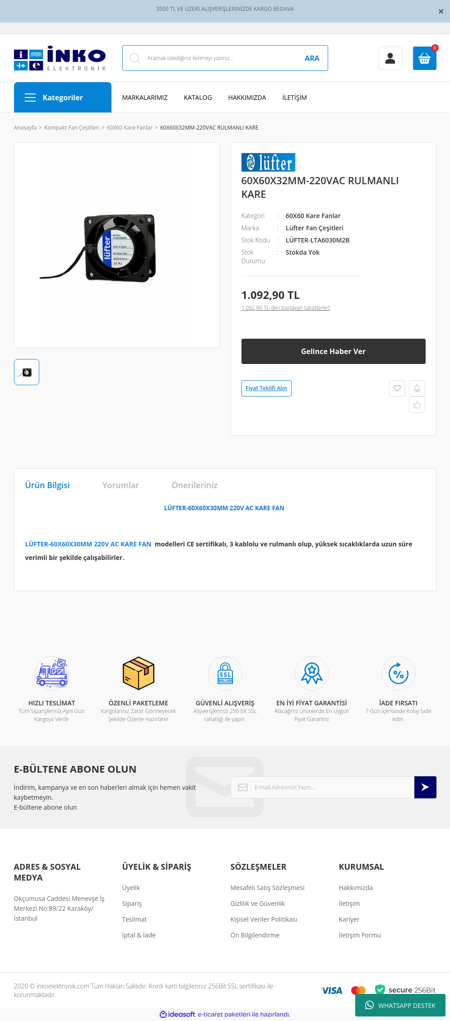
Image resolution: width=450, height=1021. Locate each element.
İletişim (349, 903)
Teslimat (134, 919)
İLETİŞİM (294, 97)
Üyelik (131, 887)
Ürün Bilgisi (47, 485)
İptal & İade (139, 935)
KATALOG (198, 97)
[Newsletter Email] (333, 787)
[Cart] (424, 58)
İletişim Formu (360, 935)
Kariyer (349, 919)
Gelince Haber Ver (333, 351)
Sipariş (132, 903)
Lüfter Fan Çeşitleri (314, 228)
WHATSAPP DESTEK (400, 1005)
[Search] (225, 58)
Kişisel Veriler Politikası (264, 919)
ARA (312, 58)
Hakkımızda (356, 887)
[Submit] (425, 787)
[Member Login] (390, 58)
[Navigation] (62, 97)
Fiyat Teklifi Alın (266, 388)
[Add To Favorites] (397, 388)
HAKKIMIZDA (247, 97)
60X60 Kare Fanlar (313, 215)
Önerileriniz (195, 485)
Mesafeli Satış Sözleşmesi (268, 887)
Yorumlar (120, 485)
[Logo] (60, 58)
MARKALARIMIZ (145, 97)
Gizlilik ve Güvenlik (258, 903)
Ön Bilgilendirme (255, 935)
